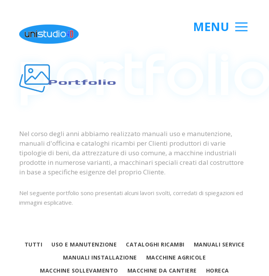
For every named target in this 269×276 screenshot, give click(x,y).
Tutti (34, 244)
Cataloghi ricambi (155, 244)
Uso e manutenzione (84, 244)
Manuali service (219, 244)
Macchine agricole (176, 257)
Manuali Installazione (100, 257)
